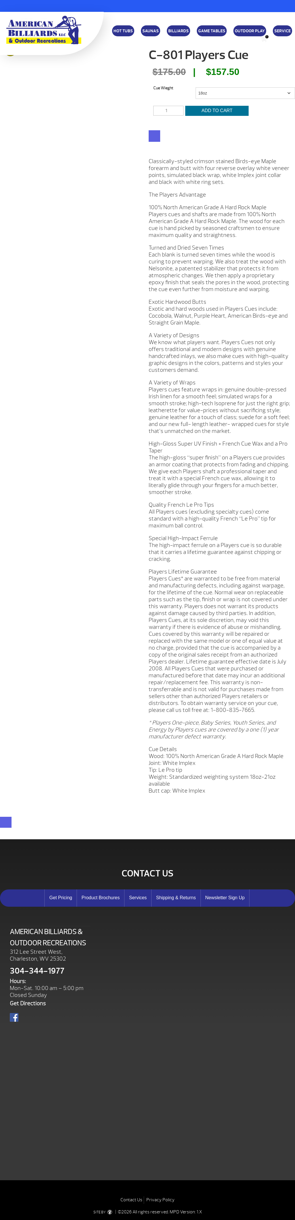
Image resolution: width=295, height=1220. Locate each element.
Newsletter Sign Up (225, 897)
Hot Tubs (123, 31)
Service (282, 31)
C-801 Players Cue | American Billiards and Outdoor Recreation (43, 30)
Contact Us (131, 1200)
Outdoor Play (250, 31)
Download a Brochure (118, 37)
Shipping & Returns (173, 37)
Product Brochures (101, 897)
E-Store (236, 37)
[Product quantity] (168, 111)
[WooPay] (154, 136)
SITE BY (103, 1212)
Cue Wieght (163, 88)
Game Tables (211, 31)
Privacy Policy (160, 1200)
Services (138, 897)
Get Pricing (60, 897)
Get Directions (28, 1003)
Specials (218, 37)
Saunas (150, 31)
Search (275, 39)
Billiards (178, 31)
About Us (199, 37)
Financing (147, 37)
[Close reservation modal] (6, 822)
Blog (250, 37)
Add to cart (217, 110)
